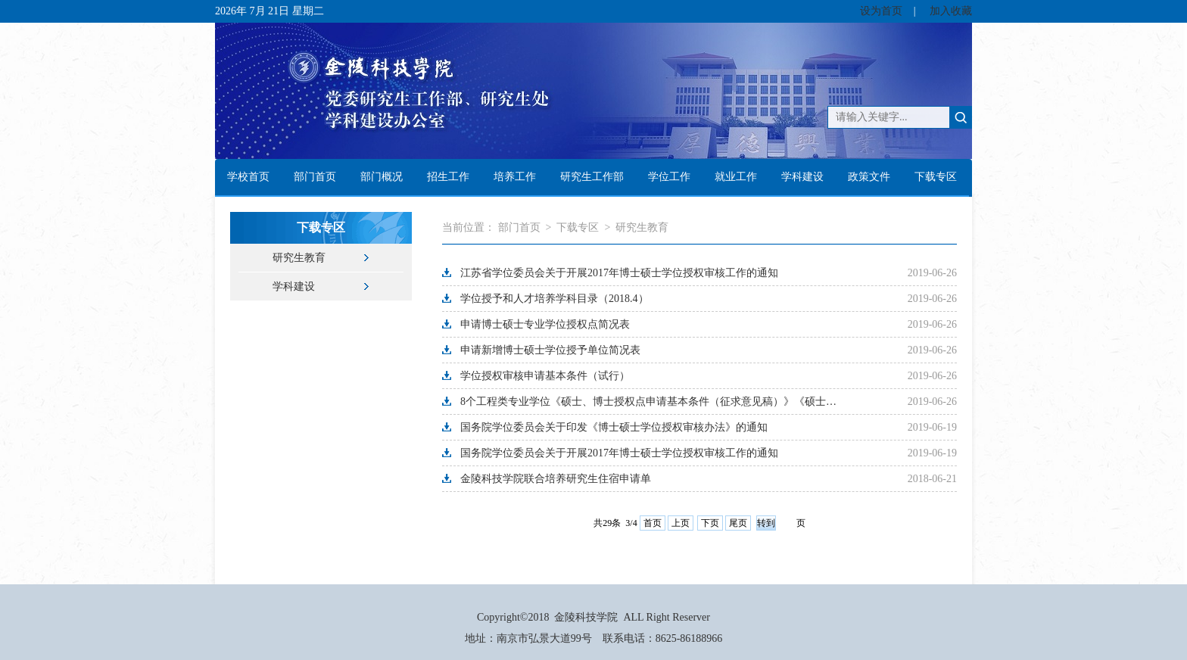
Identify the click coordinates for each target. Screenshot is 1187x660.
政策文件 (869, 176)
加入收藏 (951, 11)
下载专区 (935, 176)
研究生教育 (299, 257)
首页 (652, 523)
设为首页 (881, 11)
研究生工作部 (592, 176)
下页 (710, 523)
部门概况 (381, 176)
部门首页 (315, 176)
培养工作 (515, 176)
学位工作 (669, 176)
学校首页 (248, 176)
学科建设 (802, 176)
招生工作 (448, 176)
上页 (680, 523)
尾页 (738, 523)
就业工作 (736, 176)
